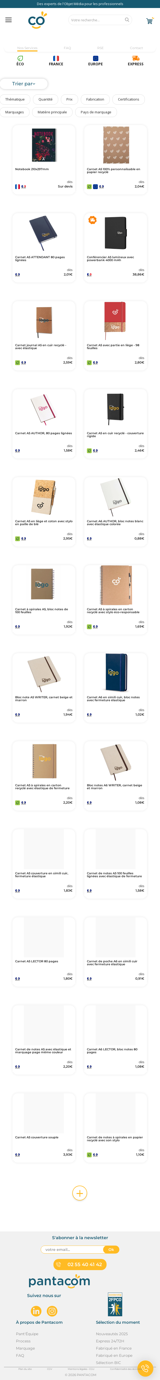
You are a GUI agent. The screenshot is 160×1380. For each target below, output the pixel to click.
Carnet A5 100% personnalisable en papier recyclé (113, 171)
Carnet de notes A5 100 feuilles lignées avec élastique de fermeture (114, 875)
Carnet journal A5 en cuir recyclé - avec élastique (40, 347)
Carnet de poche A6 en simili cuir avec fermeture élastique (112, 963)
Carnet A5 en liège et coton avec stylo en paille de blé (44, 523)
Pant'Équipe (27, 1333)
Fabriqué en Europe (114, 1355)
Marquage (25, 1348)
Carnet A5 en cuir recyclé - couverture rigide (115, 435)
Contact (136, 48)
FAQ (67, 48)
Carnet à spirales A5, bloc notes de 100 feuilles (41, 611)
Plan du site (25, 1368)
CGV (49, 1368)
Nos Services (27, 48)
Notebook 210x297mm (32, 169)
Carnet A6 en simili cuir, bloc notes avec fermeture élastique (113, 699)
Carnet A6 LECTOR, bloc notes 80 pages (112, 1051)
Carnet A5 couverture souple (36, 1137)
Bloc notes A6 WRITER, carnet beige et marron (114, 787)
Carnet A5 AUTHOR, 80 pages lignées (43, 433)
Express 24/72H (110, 1341)
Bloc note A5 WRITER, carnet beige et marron (44, 699)
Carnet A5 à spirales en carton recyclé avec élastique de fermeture (42, 787)
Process (23, 1341)
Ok (111, 1249)
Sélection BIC (108, 1362)
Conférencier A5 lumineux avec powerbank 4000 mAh (110, 259)
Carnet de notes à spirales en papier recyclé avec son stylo (115, 1139)
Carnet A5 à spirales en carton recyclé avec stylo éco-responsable (113, 611)
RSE (100, 48)
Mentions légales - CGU (81, 1368)
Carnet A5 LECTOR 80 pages (36, 961)
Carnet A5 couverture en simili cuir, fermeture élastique (41, 875)
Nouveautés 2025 (112, 1333)
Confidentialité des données (126, 1368)
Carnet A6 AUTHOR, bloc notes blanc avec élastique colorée (115, 523)
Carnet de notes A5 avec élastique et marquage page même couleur (43, 1051)
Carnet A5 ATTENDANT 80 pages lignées (40, 259)
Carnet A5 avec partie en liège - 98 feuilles (113, 347)
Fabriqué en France (114, 1348)
